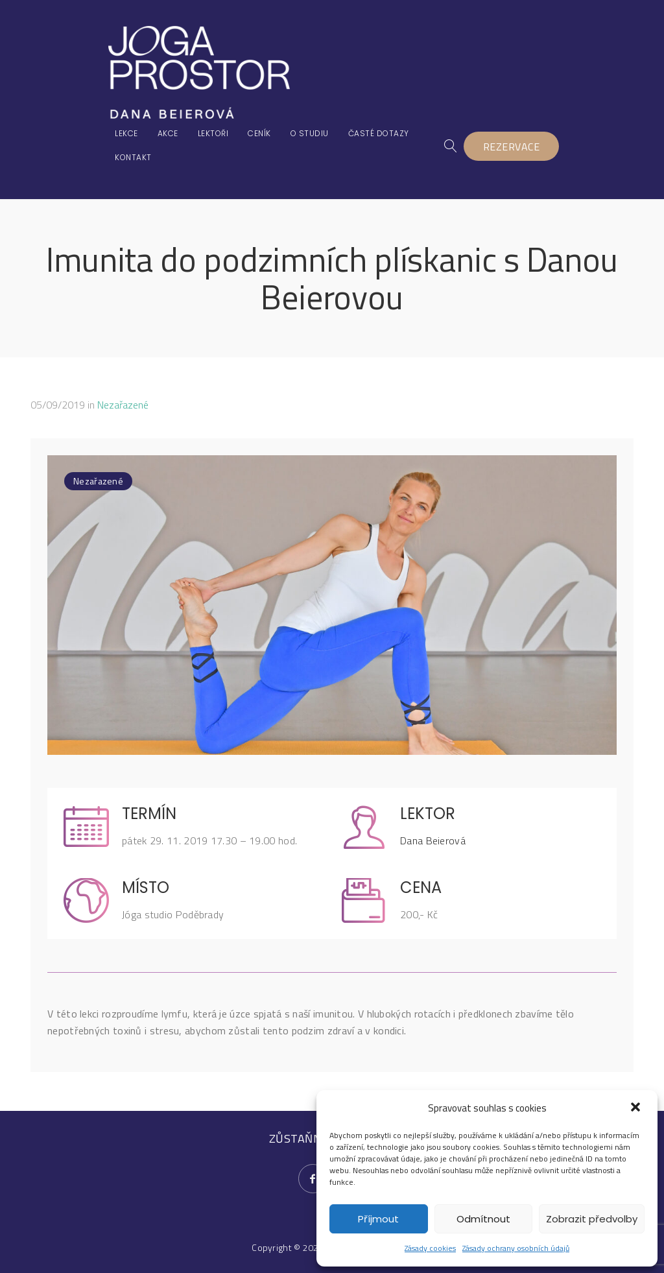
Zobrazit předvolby (591, 1219)
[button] (637, 1108)
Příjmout (378, 1219)
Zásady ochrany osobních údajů (515, 1248)
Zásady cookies (430, 1248)
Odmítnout (483, 1219)
